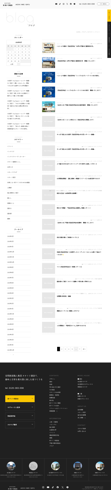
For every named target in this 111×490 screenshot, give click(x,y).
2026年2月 (10, 241)
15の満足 (52, 390)
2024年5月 (10, 324)
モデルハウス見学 (20, 407)
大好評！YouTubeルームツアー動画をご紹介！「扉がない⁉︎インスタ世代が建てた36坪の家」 (18, 116)
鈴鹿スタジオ (82, 396)
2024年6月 (10, 319)
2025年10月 (10, 262)
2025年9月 (10, 267)
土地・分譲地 (53, 422)
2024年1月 (10, 345)
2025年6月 (10, 283)
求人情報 (80, 418)
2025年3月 (10, 298)
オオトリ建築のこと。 (14, 162)
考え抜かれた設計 (55, 387)
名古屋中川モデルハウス (85, 384)
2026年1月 (10, 246)
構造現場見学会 (54, 435)
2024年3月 (10, 334)
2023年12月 (10, 350)
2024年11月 (10, 314)
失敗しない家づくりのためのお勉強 (18, 182)
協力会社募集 (82, 415)
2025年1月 (10, 309)
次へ (84, 349)
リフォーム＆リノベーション (58, 408)
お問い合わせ (82, 431)
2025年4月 (10, 293)
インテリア (10, 151)
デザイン (52, 379)
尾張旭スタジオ (82, 387)
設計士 (9, 208)
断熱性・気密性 (54, 395)
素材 (50, 382)
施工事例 (52, 427)
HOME (78, 32)
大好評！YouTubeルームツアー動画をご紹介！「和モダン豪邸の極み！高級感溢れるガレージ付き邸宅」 (18, 126)
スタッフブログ (12, 172)
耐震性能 (52, 398)
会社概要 (80, 410)
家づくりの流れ (54, 406)
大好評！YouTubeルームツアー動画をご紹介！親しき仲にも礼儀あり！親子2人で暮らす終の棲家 (18, 93)
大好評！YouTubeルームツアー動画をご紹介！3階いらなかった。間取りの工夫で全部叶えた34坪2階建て (18, 83)
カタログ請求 (20, 424)
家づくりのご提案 (55, 403)
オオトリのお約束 (55, 392)
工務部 (9, 188)
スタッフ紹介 (11, 177)
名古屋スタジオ (82, 381)
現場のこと (10, 203)
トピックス (52, 424)
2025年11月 (10, 257)
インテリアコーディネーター (16, 157)
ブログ (84, 32)
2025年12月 (10, 252)
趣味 (8, 219)
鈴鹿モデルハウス (83, 399)
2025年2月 (10, 303)
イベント (10, 146)
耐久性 (51, 400)
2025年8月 (10, 272)
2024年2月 (10, 340)
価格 (50, 438)
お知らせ (10, 167)
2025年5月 (10, 288)
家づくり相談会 (20, 399)
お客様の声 (52, 430)
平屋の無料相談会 (55, 443)
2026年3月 (10, 236)
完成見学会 (20, 416)
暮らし (9, 198)
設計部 (9, 213)
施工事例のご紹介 (12, 193)
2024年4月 (10, 329)
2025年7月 (10, 278)
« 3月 (11, 64)
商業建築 (52, 411)
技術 (50, 384)
